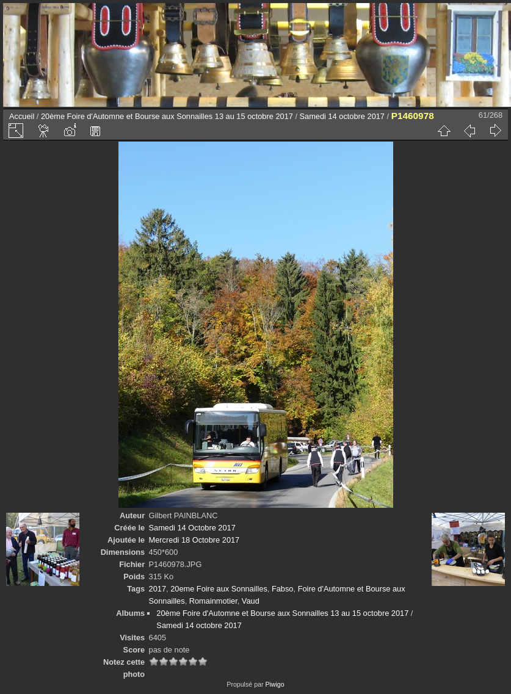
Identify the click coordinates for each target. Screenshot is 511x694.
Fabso (283, 588)
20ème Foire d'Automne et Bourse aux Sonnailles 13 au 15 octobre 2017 (167, 116)
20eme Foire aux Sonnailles (218, 588)
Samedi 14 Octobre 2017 (192, 527)
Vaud (250, 600)
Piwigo (274, 684)
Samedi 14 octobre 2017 (342, 116)
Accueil (21, 116)
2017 (157, 588)
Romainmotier (213, 600)
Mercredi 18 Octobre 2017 (194, 539)
